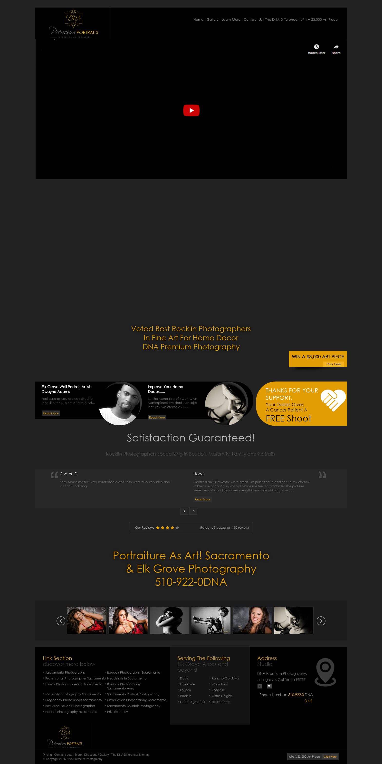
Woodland (220, 684)
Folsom (185, 690)
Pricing (47, 754)
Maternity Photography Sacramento (73, 694)
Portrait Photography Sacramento (71, 712)
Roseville (218, 690)
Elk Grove (187, 684)
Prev (184, 511)
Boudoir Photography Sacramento (133, 672)
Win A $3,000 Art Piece (319, 19)
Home (198, 19)
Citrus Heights (222, 696)
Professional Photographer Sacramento (75, 678)
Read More (51, 413)
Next (193, 511)
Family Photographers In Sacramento (73, 684)
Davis (184, 678)
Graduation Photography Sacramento (136, 700)
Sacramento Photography (65, 672)
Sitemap (144, 754)
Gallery (213, 19)
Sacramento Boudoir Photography (133, 706)
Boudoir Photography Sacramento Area (124, 686)
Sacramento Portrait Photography (133, 694)
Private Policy (117, 712)
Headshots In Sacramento (127, 678)
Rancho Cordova (225, 678)
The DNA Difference (281, 19)
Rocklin (185, 696)
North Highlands (192, 702)
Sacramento (221, 702)
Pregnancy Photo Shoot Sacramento (73, 700)
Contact (59, 754)
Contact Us (253, 19)
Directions (90, 754)
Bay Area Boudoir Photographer (70, 706)
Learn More (231, 19)
